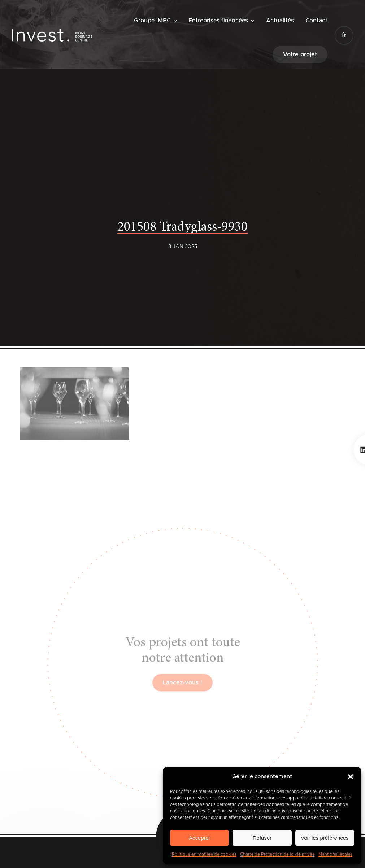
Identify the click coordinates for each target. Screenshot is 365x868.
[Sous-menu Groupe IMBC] (175, 20)
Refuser (262, 838)
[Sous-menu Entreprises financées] (253, 20)
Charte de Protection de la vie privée (277, 854)
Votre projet (300, 54)
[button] (350, 776)
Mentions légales (335, 854)
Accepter (199, 838)
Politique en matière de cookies (204, 854)
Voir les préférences (325, 838)
